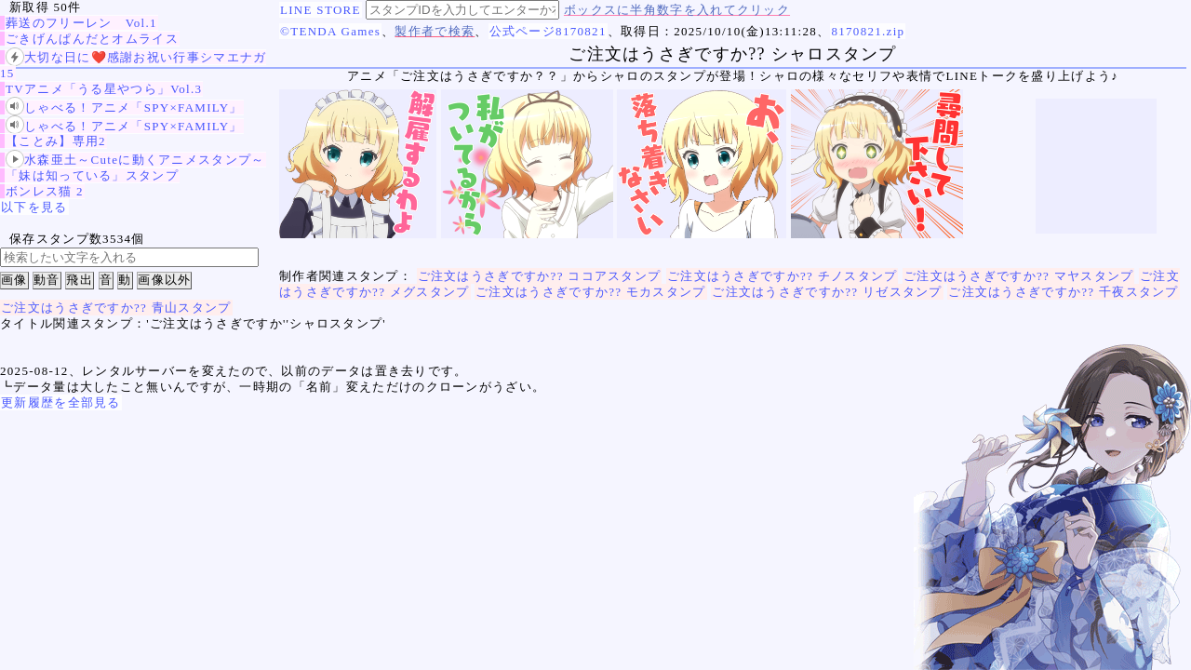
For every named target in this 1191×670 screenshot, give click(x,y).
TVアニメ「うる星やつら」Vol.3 (104, 89)
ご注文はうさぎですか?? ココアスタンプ (540, 276)
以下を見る (34, 207)
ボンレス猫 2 (45, 191)
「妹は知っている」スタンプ (92, 175)
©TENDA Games (330, 31)
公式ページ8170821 (548, 31)
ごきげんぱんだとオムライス (92, 39)
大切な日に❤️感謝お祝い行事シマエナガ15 (133, 64)
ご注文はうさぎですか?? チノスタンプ (782, 276)
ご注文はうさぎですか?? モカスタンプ (590, 292)
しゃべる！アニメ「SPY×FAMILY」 (124, 107)
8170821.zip (867, 31)
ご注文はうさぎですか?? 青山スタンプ (116, 308)
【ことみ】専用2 (56, 141)
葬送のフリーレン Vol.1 (81, 23)
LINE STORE (320, 10)
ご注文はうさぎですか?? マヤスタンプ (1018, 276)
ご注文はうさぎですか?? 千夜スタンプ (1063, 292)
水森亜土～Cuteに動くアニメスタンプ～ (135, 160)
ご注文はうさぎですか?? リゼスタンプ (827, 292)
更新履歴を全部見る (61, 402)
